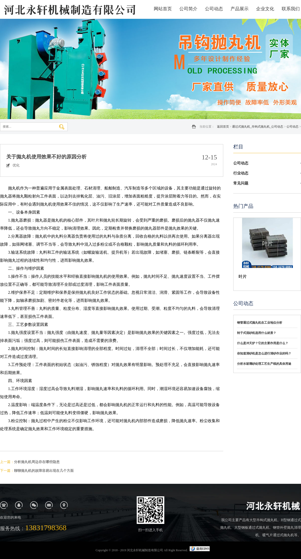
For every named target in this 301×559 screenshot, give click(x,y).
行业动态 (240, 173)
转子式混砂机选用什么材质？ (256, 333)
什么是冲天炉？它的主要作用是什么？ (262, 343)
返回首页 (223, 126)
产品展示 (240, 8)
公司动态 (214, 8)
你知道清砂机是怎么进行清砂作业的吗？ (264, 353)
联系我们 (291, 8)
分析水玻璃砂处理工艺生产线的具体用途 (264, 363)
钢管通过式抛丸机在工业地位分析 (259, 322)
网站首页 (163, 8)
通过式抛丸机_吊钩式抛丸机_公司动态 (257, 126)
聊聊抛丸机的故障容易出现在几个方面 (44, 471)
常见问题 (240, 183)
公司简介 (188, 8)
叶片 (243, 276)
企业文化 (265, 8)
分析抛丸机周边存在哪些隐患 (37, 462)
